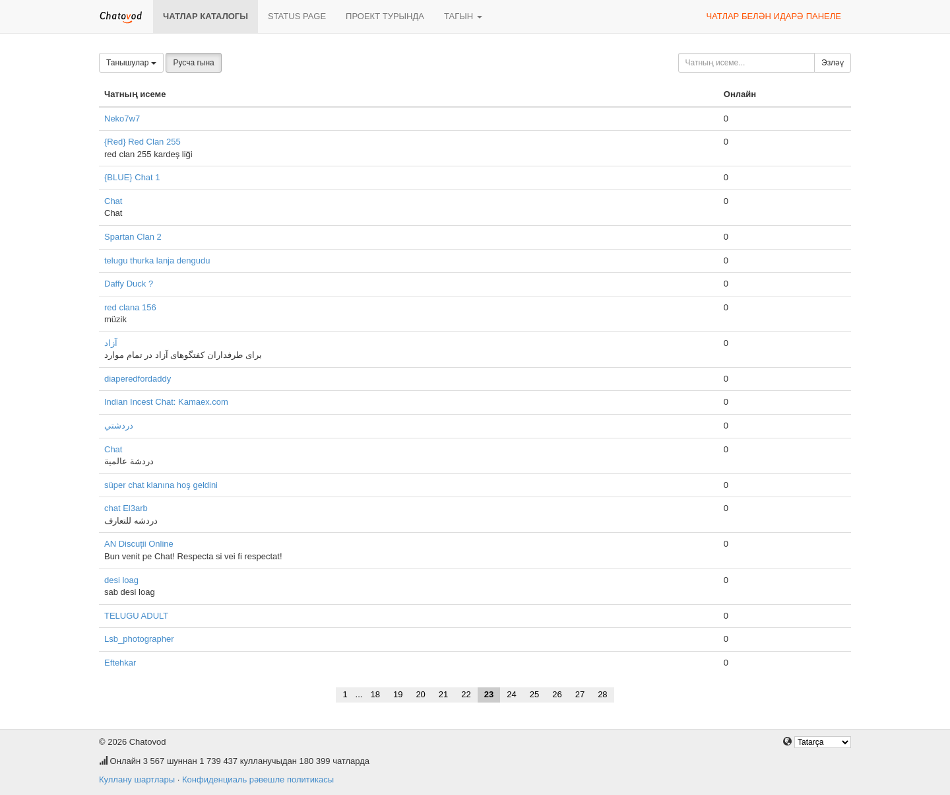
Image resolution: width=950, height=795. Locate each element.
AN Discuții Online (139, 544)
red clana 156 (130, 307)
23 (488, 694)
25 (534, 694)
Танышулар (131, 62)
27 (580, 694)
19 (397, 694)
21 (443, 694)
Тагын (463, 16)
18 (374, 694)
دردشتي (118, 426)
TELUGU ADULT (136, 616)
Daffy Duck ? (128, 284)
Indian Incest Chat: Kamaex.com (166, 402)
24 (511, 694)
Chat (113, 201)
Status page (297, 16)
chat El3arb (126, 508)
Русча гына (193, 62)
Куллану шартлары (137, 779)
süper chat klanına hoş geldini (161, 485)
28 (602, 694)
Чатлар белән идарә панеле (773, 16)
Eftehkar (120, 663)
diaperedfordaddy (137, 379)
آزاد (110, 343)
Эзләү (832, 62)
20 (420, 694)
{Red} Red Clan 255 (142, 142)
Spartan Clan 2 (133, 237)
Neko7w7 (122, 118)
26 (556, 694)
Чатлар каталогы (205, 16)
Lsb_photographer (139, 639)
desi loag (121, 580)
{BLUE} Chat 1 (132, 177)
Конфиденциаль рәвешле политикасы (258, 779)
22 (465, 694)
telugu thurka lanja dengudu (157, 260)
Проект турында (385, 16)
